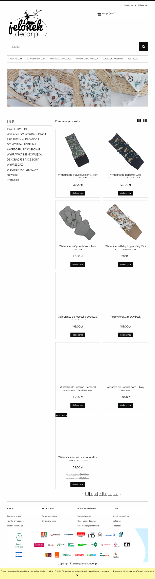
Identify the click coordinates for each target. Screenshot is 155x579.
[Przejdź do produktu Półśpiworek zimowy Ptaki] (125, 293)
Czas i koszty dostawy (87, 521)
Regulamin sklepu (14, 516)
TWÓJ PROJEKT (17, 129)
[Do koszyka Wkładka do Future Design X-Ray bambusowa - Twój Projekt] (77, 193)
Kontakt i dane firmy (121, 516)
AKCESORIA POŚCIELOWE (23, 149)
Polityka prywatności (15, 521)
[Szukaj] (143, 46)
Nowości (12, 174)
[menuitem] (15, 59)
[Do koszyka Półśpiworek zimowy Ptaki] (125, 335)
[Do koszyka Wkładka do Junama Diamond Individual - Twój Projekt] (77, 405)
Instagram (117, 521)
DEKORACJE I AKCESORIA (23, 159)
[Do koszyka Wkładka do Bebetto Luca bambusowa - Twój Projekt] (125, 193)
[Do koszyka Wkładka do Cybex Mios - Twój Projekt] (77, 264)
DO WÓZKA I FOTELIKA (21, 144)
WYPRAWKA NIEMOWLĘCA (24, 154)
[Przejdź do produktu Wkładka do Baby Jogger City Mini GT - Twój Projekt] (125, 222)
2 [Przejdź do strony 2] (91, 493)
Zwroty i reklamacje (15, 526)
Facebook (117, 526)
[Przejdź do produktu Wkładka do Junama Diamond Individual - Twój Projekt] (77, 363)
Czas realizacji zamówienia (88, 526)
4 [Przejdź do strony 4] (100, 493)
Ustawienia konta (49, 521)
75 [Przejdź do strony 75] (115, 493)
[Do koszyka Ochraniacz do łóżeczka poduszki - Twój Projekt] (77, 335)
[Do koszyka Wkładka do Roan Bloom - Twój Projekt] (125, 405)
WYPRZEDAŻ (15, 164)
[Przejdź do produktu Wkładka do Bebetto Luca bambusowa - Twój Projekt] (125, 151)
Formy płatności (84, 516)
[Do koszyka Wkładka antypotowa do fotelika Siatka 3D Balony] (77, 484)
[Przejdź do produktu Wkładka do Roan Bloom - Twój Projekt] (125, 363)
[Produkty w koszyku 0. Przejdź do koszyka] (106, 13)
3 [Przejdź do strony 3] (95, 493)
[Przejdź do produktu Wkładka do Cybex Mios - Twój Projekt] (77, 222)
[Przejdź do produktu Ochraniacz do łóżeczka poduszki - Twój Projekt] (77, 293)
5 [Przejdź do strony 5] (105, 493)
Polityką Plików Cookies (64, 571)
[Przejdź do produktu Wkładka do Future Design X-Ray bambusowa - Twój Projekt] (77, 151)
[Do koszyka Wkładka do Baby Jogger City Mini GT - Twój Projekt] (125, 264)
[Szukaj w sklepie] (74, 46)
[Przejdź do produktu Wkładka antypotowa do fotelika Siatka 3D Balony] (77, 434)
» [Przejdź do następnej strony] (120, 493)
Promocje (13, 180)
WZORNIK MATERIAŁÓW (22, 169)
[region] (77, 87)
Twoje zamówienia (49, 516)
